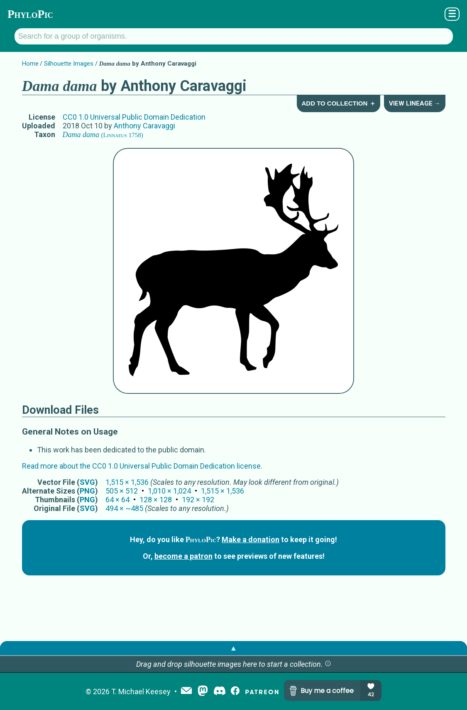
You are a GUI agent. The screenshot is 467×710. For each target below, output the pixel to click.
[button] (328, 664)
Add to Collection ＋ (338, 103)
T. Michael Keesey (141, 691)
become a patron (183, 556)
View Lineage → (414, 103)
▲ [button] (233, 648)
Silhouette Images (68, 63)
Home (30, 63)
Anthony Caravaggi (144, 125)
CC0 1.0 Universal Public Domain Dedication (134, 117)
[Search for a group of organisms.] (234, 36)
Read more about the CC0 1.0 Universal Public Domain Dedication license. (142, 466)
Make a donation (250, 539)
